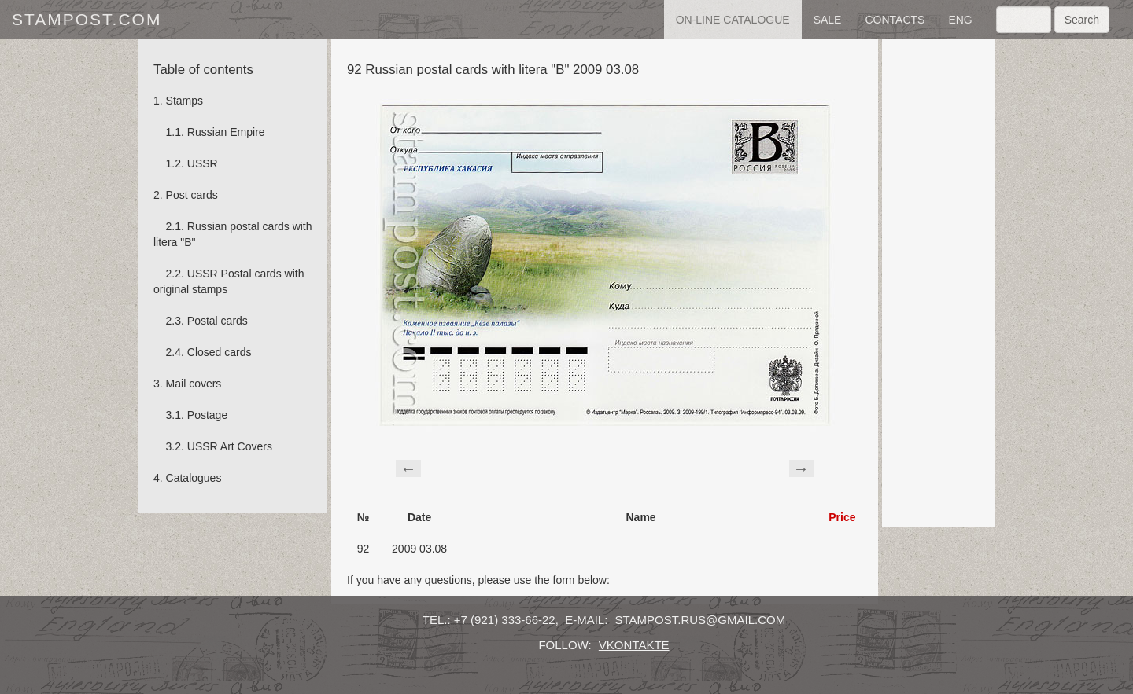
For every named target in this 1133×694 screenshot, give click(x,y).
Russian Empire (226, 132)
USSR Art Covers (229, 446)
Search (1082, 19)
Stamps (184, 100)
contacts (894, 19)
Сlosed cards (219, 352)
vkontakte (634, 645)
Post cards (192, 195)
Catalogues (194, 478)
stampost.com (86, 19)
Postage (207, 415)
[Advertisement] (938, 283)
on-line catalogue (733, 19)
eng (960, 19)
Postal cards (217, 320)
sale (828, 19)
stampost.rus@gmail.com (700, 619)
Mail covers (194, 383)
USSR (202, 163)
